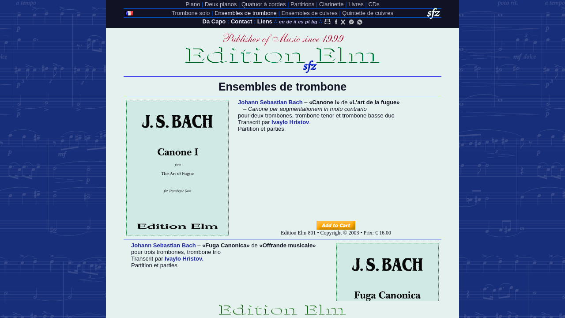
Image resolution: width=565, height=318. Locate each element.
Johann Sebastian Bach (270, 102)
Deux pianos (221, 4)
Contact (241, 21)
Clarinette (331, 4)
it (295, 21)
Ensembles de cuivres (309, 13)
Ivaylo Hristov (290, 122)
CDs (373, 4)
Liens (264, 21)
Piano (192, 4)
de (289, 21)
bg (314, 21)
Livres (356, 4)
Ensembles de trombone (246, 13)
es (300, 21)
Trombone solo (191, 13)
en (282, 21)
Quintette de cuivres (367, 13)
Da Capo (214, 21)
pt (307, 21)
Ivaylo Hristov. (183, 258)
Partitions (302, 4)
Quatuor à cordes (263, 4)
